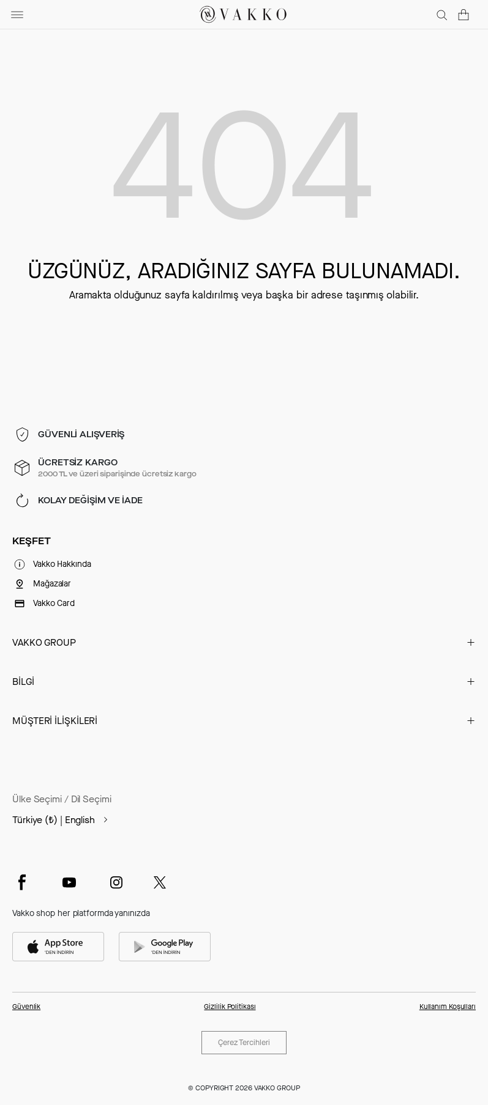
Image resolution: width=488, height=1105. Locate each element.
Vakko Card (54, 603)
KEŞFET (31, 541)
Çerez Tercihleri (244, 1042)
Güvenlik (26, 1006)
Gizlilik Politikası (229, 1006)
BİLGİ (23, 681)
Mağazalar (52, 583)
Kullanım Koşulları (447, 1006)
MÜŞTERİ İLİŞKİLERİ (54, 720)
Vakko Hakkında (62, 564)
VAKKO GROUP (44, 642)
